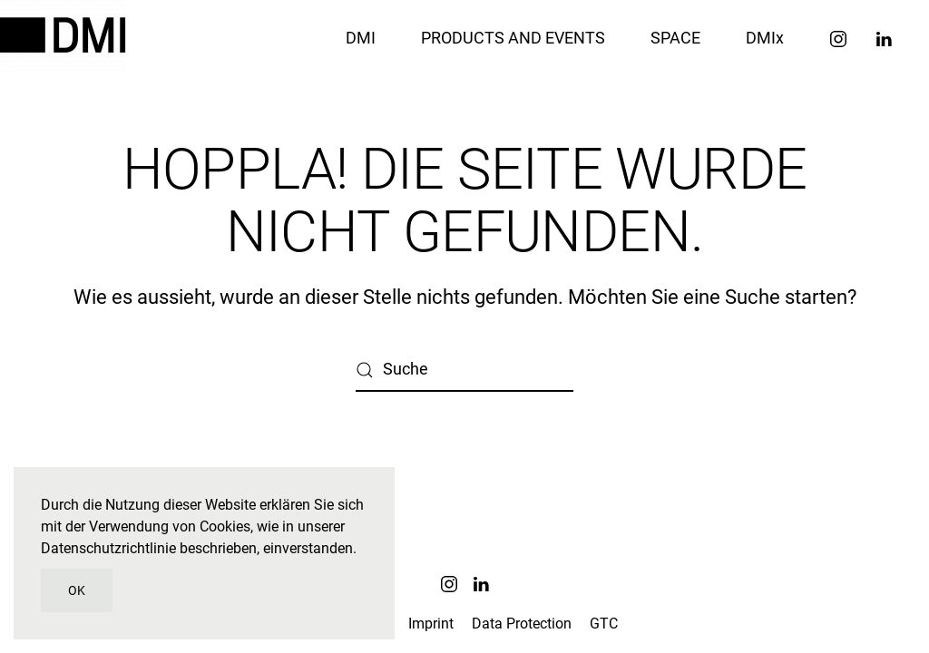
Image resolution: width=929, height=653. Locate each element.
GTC (604, 623)
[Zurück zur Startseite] (66, 37)
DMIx (765, 37)
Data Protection (522, 623)
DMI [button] (361, 37)
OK (76, 590)
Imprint (431, 623)
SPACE (675, 37)
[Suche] (464, 370)
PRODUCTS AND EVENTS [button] (513, 37)
